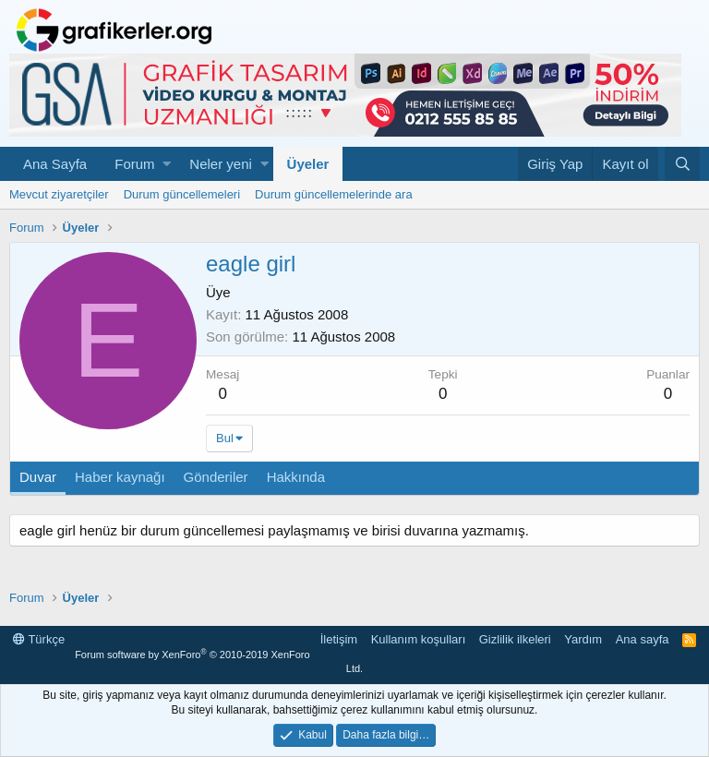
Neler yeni (220, 164)
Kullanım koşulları (418, 639)
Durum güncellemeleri (182, 194)
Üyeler (308, 164)
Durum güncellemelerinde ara (334, 194)
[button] (166, 164)
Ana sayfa (642, 639)
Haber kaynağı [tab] (120, 477)
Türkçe (39, 639)
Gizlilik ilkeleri (515, 639)
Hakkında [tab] (296, 477)
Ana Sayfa (55, 164)
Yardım (583, 639)
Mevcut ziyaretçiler (59, 194)
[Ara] (682, 164)
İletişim (338, 639)
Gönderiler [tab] (216, 477)
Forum (134, 164)
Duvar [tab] (37, 477)
